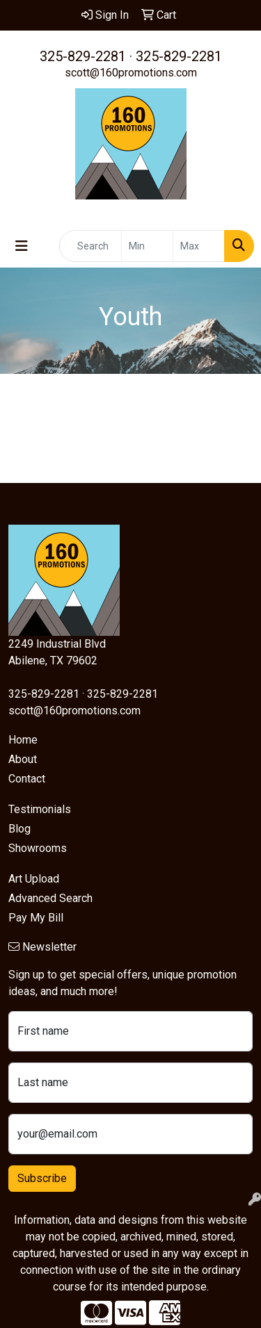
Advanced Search (50, 898)
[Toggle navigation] (21, 246)
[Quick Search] (90, 246)
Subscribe (42, 1178)
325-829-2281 (83, 56)
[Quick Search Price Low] (147, 246)
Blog (19, 828)
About (22, 759)
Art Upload (33, 878)
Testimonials (39, 809)
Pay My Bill (35, 917)
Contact (26, 778)
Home (23, 739)
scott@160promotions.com (131, 72)
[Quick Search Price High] (199, 246)
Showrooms (37, 848)
